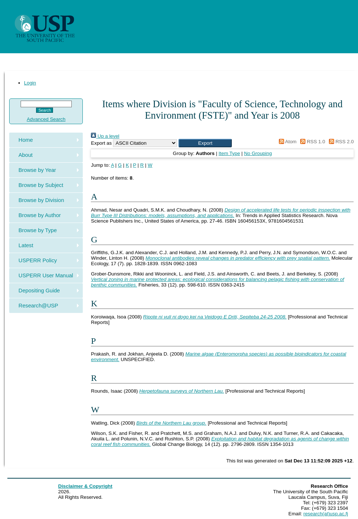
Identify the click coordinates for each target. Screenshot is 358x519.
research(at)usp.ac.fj (326, 513)
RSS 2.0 (340, 141)
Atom (286, 141)
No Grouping (258, 153)
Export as (101, 143)
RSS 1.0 (311, 141)
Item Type (229, 153)
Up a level (105, 136)
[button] (205, 143)
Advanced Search (46, 119)
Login (30, 83)
